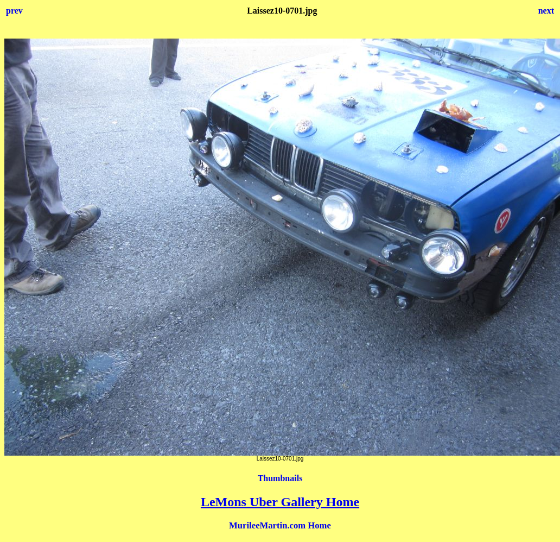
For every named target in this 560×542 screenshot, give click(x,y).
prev (14, 10)
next (546, 10)
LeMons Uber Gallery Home (280, 502)
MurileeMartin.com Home (280, 525)
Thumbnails (280, 478)
